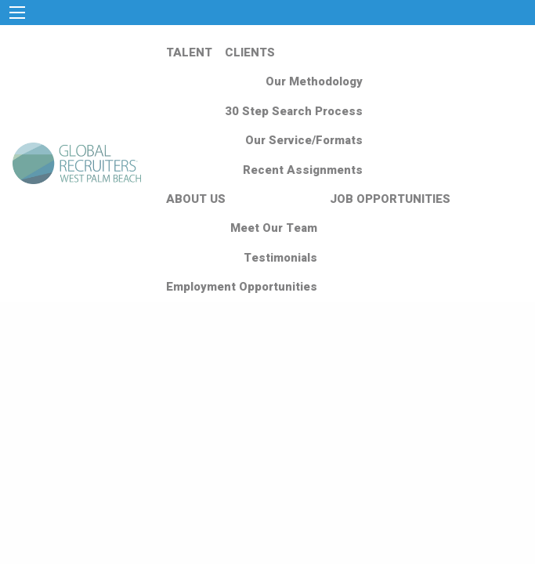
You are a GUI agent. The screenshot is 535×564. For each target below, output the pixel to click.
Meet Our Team (273, 228)
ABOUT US (196, 199)
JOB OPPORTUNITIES (390, 199)
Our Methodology (314, 81)
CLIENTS (250, 52)
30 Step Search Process (294, 111)
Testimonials (280, 257)
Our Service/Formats (304, 140)
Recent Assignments (303, 170)
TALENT (189, 52)
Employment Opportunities (241, 286)
